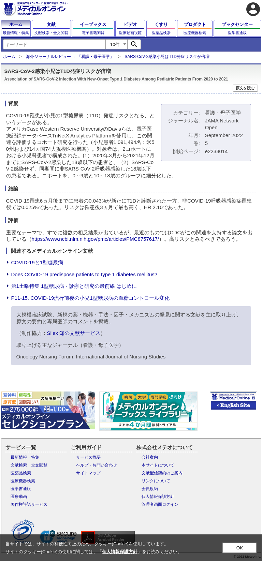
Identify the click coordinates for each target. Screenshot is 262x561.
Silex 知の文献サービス (74, 333)
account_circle (253, 9)
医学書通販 (21, 488)
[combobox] (54, 44)
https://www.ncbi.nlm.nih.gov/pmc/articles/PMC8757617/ (95, 239)
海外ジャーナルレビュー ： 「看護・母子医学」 (70, 56)
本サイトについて (158, 465)
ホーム (9, 56)
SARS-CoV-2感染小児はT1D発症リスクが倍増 (167, 56)
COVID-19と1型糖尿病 (37, 262)
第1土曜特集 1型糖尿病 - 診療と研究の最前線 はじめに (74, 286)
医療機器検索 (23, 480)
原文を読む (245, 88)
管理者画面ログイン (160, 504)
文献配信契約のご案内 (162, 473)
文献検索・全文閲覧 (29, 465)
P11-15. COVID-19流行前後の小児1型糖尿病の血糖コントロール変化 (90, 298)
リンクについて (156, 480)
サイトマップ (88, 473)
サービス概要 (88, 457)
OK (239, 547)
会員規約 (150, 488)
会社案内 (150, 457)
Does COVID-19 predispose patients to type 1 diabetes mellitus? (84, 274)
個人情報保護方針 (158, 496)
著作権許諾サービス (29, 504)
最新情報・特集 (25, 457)
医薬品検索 (21, 473)
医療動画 (19, 496)
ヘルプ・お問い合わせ (96, 465)
